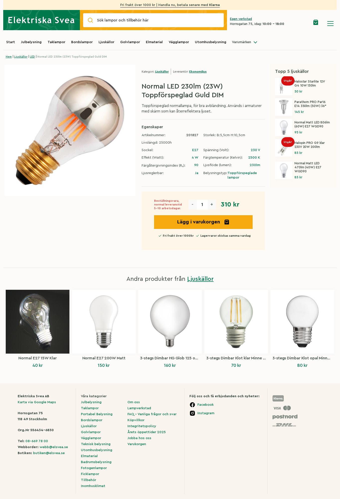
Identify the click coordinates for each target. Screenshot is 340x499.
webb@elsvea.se (54, 447)
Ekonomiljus (198, 71)
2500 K (254, 157)
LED (32, 56)
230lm (255, 165)
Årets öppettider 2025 (146, 432)
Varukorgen (136, 444)
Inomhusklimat (93, 486)
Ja (196, 173)
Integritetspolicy (141, 426)
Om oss (133, 402)
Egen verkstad (241, 18)
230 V (255, 150)
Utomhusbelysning (210, 42)
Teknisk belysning (96, 444)
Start (10, 42)
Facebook (205, 404)
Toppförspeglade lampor (242, 175)
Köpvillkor (135, 420)
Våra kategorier (94, 396)
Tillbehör (88, 480)
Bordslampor (82, 42)
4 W (195, 157)
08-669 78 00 (36, 441)
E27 (195, 150)
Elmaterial (154, 42)
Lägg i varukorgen (203, 222)
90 (196, 165)
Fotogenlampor (94, 468)
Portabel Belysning (97, 414)
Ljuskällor (106, 42)
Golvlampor (130, 42)
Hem (9, 56)
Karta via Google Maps (37, 402)
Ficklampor (90, 474)
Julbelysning (31, 42)
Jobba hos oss (139, 438)
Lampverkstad (139, 408)
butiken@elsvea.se (49, 453)
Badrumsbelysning (96, 462)
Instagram (205, 413)
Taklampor (56, 42)
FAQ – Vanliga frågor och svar (151, 414)
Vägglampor (179, 42)
